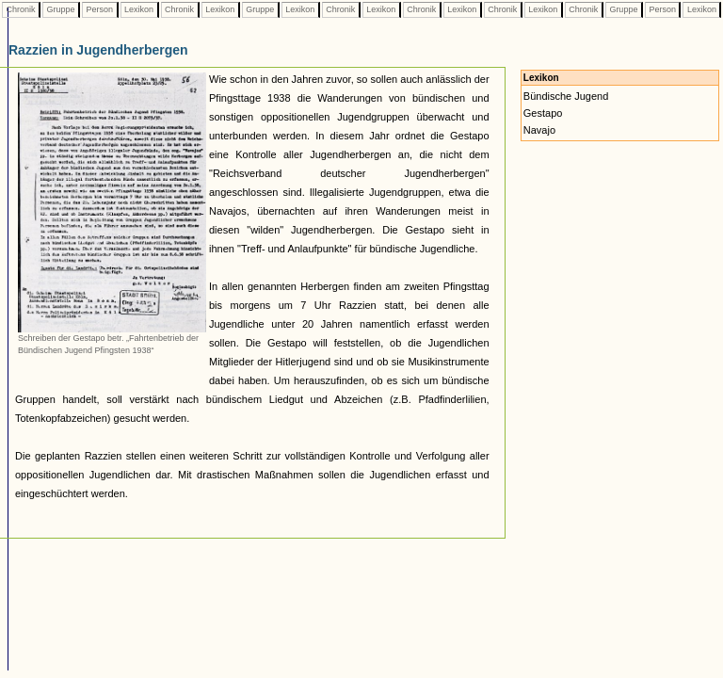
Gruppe (60, 9)
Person (100, 9)
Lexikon (139, 9)
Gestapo (543, 113)
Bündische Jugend (566, 96)
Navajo (539, 130)
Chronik (21, 9)
